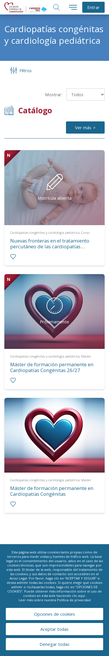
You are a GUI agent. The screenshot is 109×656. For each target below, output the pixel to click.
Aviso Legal (18, 578)
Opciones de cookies (54, 614)
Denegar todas (54, 644)
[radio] (13, 257)
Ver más (83, 127)
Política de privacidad (74, 600)
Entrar (93, 7)
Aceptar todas (54, 629)
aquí (81, 595)
